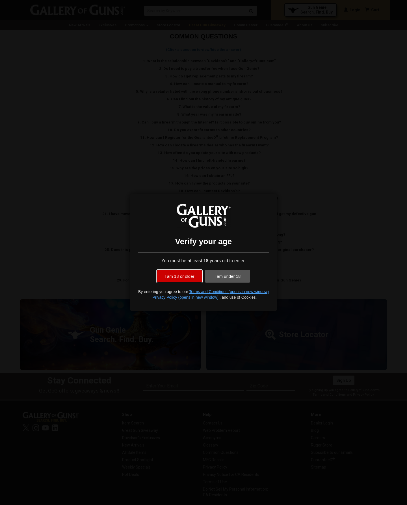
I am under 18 (228, 276)
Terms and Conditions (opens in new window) (229, 291)
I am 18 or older (179, 276)
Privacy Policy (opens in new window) (185, 297)
